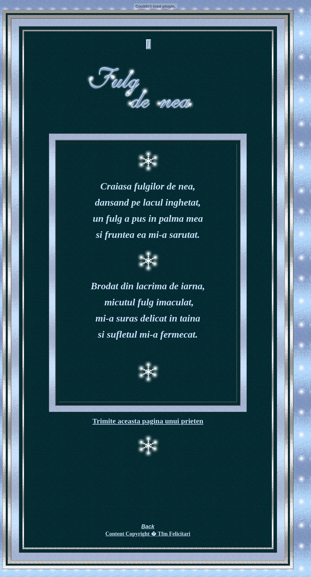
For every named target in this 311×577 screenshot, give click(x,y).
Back (147, 526)
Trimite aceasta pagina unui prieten (147, 421)
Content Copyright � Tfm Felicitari (147, 534)
